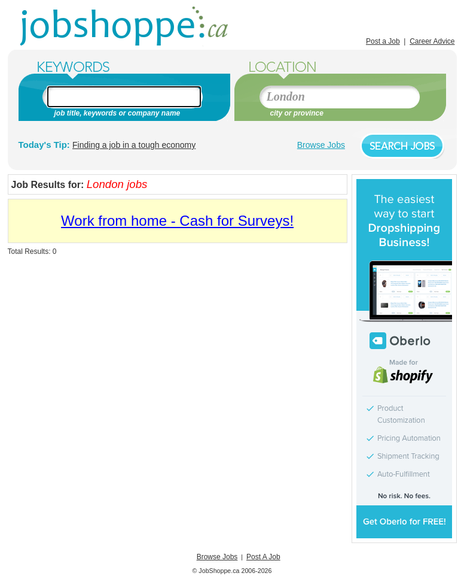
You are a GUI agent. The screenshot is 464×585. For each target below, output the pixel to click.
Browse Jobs (321, 145)
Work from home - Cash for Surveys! (177, 221)
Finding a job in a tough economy (134, 145)
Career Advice (432, 41)
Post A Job (263, 557)
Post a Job (383, 41)
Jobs (125, 27)
